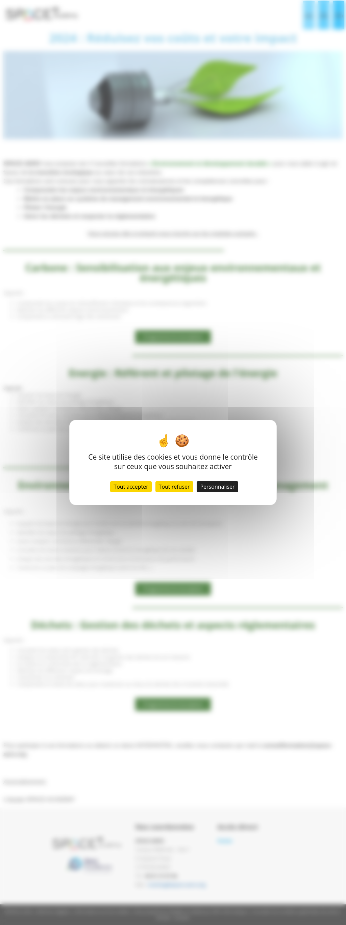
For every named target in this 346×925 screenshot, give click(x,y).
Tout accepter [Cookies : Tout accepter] (131, 486)
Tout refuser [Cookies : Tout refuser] (174, 486)
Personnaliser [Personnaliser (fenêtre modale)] (217, 486)
